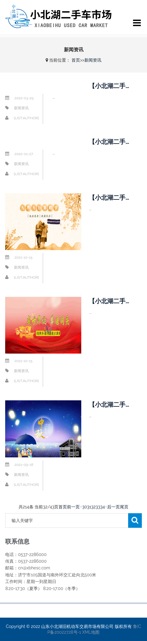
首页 (76, 60)
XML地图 (91, 632)
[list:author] (26, 118)
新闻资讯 (92, 60)
